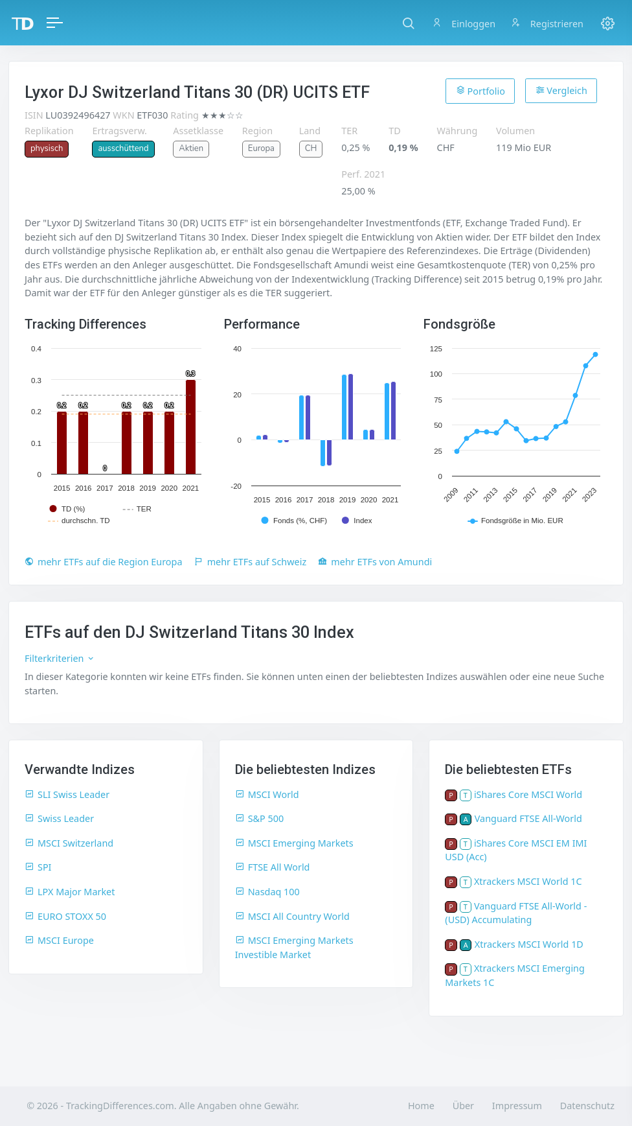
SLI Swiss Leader (67, 794)
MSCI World (267, 794)
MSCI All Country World (292, 916)
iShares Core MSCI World (528, 794)
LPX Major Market (70, 892)
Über (463, 1105)
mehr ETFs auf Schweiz (250, 562)
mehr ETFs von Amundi (375, 562)
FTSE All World (272, 867)
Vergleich (561, 90)
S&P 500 (259, 818)
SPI (38, 867)
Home (421, 1105)
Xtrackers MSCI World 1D (529, 944)
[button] (408, 22)
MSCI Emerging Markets (294, 843)
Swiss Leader (59, 818)
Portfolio (480, 91)
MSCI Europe (59, 940)
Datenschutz (587, 1105)
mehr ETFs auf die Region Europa (104, 562)
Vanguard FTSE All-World (528, 818)
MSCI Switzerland (69, 843)
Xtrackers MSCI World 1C (528, 881)
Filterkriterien (60, 658)
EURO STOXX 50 (65, 916)
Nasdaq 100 (267, 892)
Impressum (517, 1105)
